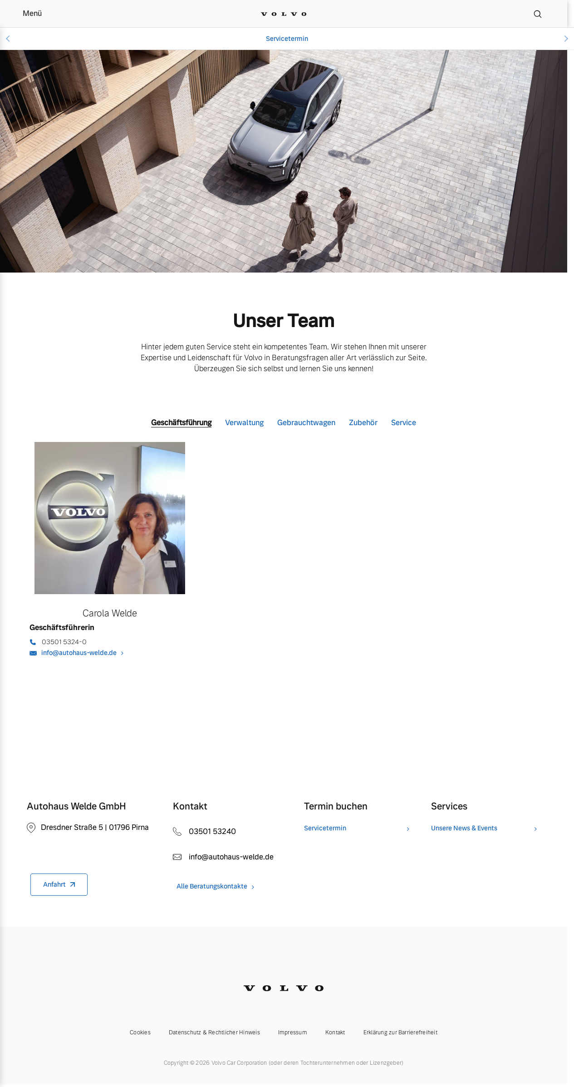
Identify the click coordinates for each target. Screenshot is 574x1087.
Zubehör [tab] (363, 422)
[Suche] (538, 13)
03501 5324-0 (64, 642)
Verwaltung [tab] (244, 422)
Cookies (140, 1032)
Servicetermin (287, 39)
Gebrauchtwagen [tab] (306, 422)
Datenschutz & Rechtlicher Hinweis (214, 1032)
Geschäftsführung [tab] (181, 422)
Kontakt (335, 1032)
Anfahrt (54, 884)
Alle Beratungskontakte (212, 886)
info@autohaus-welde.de (79, 653)
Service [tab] (403, 422)
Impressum (292, 1032)
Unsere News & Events (464, 828)
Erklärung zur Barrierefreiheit (400, 1032)
